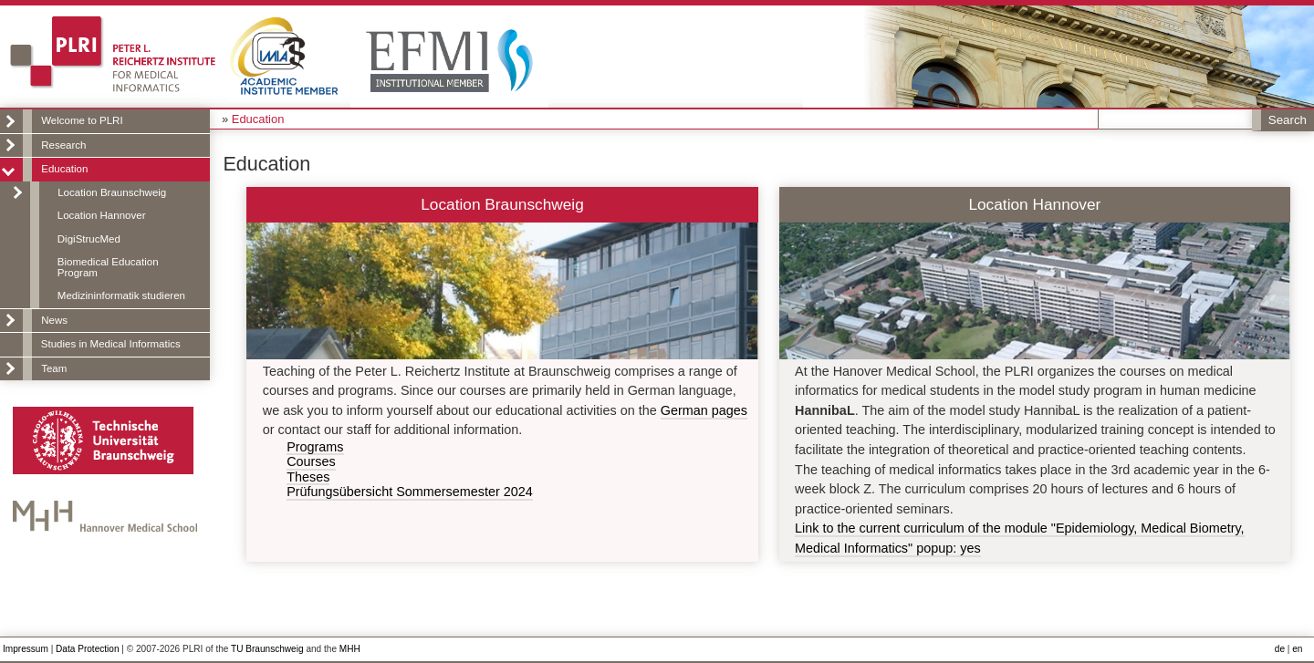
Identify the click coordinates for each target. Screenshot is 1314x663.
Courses (311, 462)
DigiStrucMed (88, 238)
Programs (315, 447)
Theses (308, 477)
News (54, 320)
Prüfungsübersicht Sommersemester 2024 (410, 492)
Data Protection (87, 649)
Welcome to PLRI (81, 120)
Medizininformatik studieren (121, 295)
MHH (349, 649)
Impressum (25, 649)
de (1280, 649)
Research (63, 145)
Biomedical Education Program (108, 267)
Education (64, 168)
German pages (704, 410)
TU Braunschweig (267, 649)
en (1297, 649)
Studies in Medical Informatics (111, 343)
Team (54, 368)
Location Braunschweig (111, 192)
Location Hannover (101, 215)
